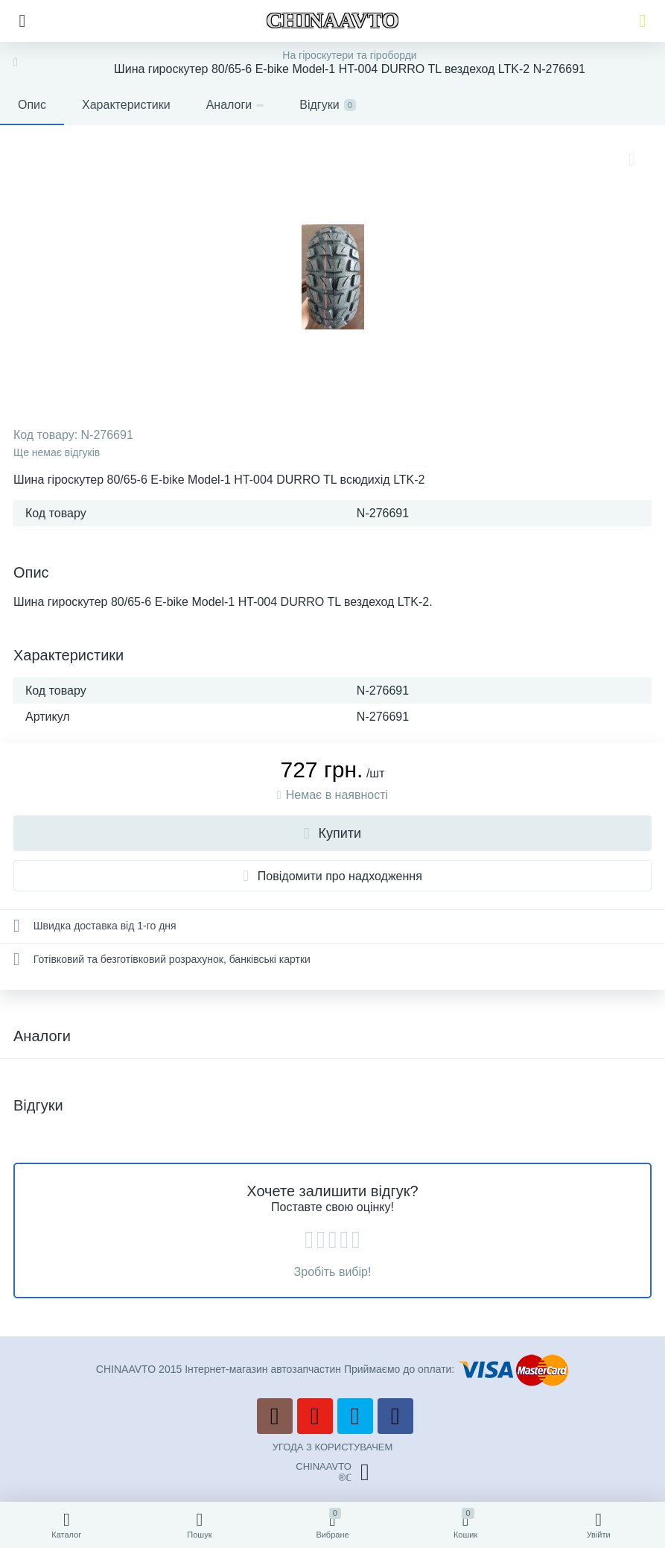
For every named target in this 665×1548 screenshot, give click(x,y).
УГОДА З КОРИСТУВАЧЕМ (333, 1447)
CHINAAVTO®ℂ (332, 1472)
